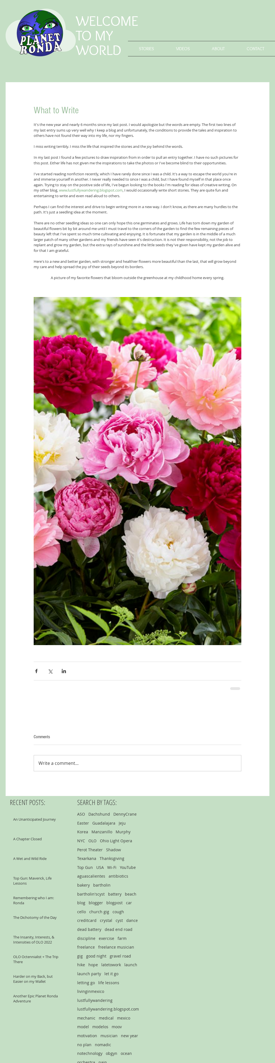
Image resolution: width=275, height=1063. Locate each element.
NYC (81, 840)
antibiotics (118, 876)
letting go (86, 982)
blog (81, 902)
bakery (83, 885)
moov (117, 1026)
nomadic (103, 1044)
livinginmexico (90, 991)
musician (109, 1035)
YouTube (128, 867)
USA (100, 867)
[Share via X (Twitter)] (50, 671)
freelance (86, 947)
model (83, 1026)
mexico (123, 1018)
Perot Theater (90, 849)
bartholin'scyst (91, 894)
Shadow (113, 849)
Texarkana (86, 858)
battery (115, 894)
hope (93, 964)
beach (130, 894)
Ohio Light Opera (116, 840)
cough (118, 911)
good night (96, 956)
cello (81, 911)
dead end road (118, 929)
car (129, 902)
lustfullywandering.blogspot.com (108, 1009)
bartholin (102, 885)
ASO (81, 814)
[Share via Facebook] (36, 671)
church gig (99, 911)
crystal (106, 920)
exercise (106, 938)
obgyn (111, 1053)
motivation (87, 1035)
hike (81, 964)
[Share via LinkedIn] (64, 671)
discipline (86, 938)
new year (129, 1035)
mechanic (86, 1018)
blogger (96, 902)
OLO (92, 840)
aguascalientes (91, 876)
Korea (82, 831)
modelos (100, 1026)
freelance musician (116, 947)
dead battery (89, 929)
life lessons (108, 982)
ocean (126, 1053)
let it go (111, 973)
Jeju (122, 823)
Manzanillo (101, 831)
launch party (89, 973)
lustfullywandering (95, 1000)
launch (130, 964)
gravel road (120, 956)
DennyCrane (125, 814)
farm (122, 938)
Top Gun (85, 867)
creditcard (87, 920)
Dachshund (99, 814)
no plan (84, 1044)
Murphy (123, 831)
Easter (83, 823)
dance (132, 920)
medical (106, 1018)
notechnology (89, 1053)
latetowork (111, 964)
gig (80, 956)
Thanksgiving (112, 858)
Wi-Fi (111, 867)
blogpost (114, 902)
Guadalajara (103, 823)
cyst (119, 920)
